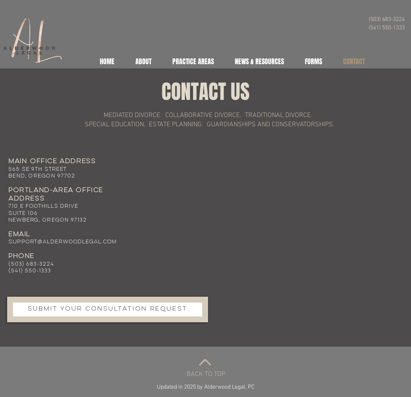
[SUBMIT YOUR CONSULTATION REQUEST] (107, 309)
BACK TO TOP (206, 374)
